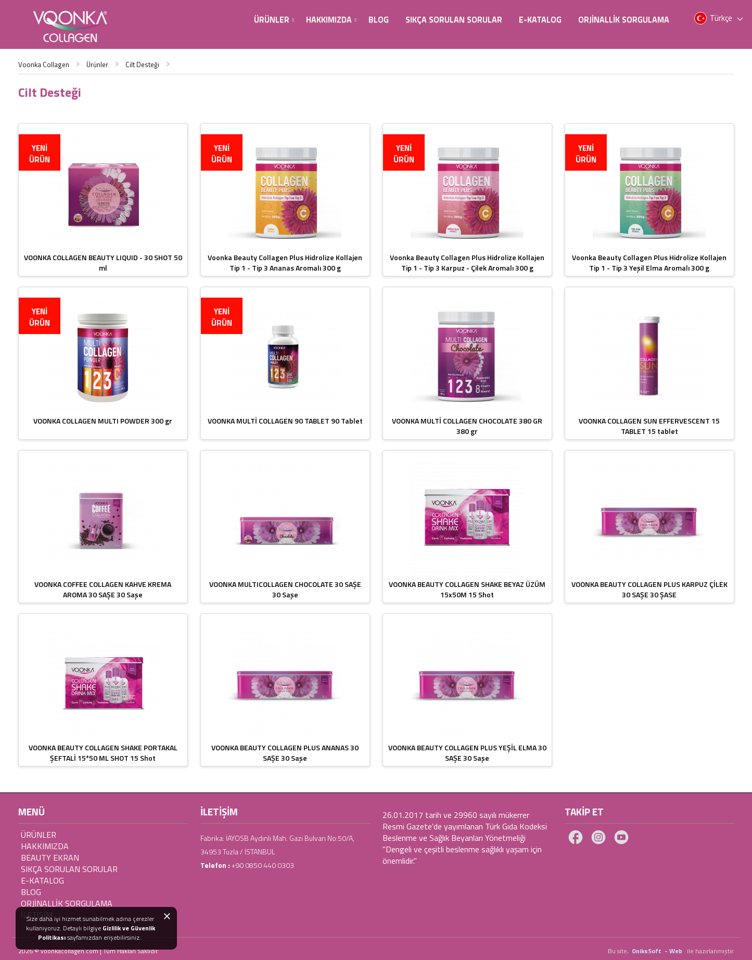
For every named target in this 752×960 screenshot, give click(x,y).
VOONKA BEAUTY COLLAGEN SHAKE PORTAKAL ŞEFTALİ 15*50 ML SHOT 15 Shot (103, 752)
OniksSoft (647, 951)
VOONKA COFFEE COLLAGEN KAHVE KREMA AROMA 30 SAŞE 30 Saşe (102, 589)
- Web (675, 951)
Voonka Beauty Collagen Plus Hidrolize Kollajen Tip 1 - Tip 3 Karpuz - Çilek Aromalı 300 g (467, 262)
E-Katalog (540, 19)
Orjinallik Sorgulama (623, 19)
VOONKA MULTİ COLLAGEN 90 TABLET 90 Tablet (285, 420)
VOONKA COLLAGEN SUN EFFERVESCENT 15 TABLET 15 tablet (649, 426)
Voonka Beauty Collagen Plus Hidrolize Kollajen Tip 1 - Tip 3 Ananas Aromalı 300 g (285, 262)
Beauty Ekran (50, 857)
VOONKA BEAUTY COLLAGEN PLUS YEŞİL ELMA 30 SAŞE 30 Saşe (467, 752)
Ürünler (274, 19)
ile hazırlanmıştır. (710, 951)
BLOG (378, 19)
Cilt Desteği (142, 64)
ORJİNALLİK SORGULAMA (66, 903)
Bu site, (619, 951)
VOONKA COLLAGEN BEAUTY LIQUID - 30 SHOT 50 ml (103, 262)
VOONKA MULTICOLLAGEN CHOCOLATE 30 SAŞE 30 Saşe (285, 589)
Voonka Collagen (43, 64)
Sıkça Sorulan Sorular (453, 19)
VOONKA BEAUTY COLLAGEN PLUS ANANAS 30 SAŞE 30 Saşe (285, 752)
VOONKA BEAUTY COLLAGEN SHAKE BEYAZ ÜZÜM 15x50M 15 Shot (467, 589)
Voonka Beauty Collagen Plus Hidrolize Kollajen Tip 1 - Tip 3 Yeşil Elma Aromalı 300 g (649, 262)
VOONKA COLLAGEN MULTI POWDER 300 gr (102, 420)
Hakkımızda (331, 19)
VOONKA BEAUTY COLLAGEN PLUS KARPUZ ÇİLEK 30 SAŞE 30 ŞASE (649, 589)
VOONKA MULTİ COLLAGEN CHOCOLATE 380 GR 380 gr (467, 426)
